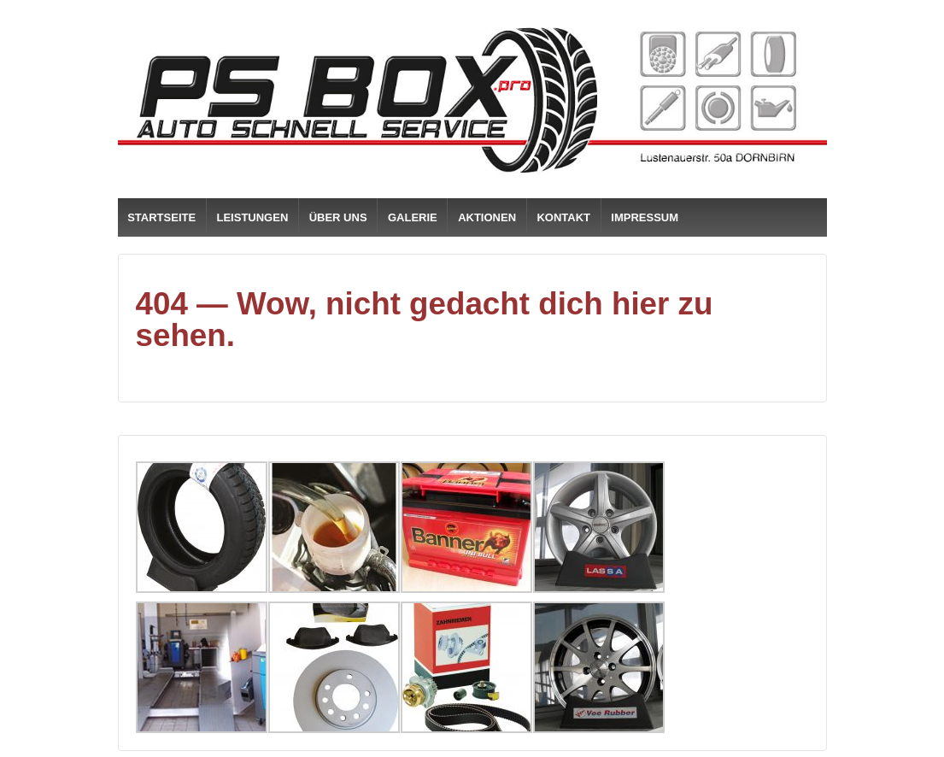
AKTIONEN (487, 217)
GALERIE (412, 217)
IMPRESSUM (644, 217)
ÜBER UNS (338, 217)
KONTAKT (563, 217)
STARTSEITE (161, 217)
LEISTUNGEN (253, 217)
